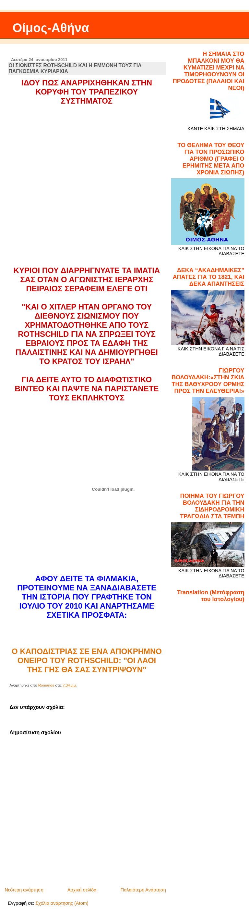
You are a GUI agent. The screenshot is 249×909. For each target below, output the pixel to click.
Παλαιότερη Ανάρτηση (143, 889)
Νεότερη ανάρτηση (24, 889)
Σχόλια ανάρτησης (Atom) (61, 903)
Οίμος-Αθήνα (50, 28)
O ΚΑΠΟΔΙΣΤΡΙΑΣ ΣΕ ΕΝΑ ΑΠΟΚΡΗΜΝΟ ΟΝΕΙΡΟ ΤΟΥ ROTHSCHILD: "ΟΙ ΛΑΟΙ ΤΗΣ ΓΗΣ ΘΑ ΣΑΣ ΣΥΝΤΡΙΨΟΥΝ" (87, 660)
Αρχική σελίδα (82, 889)
